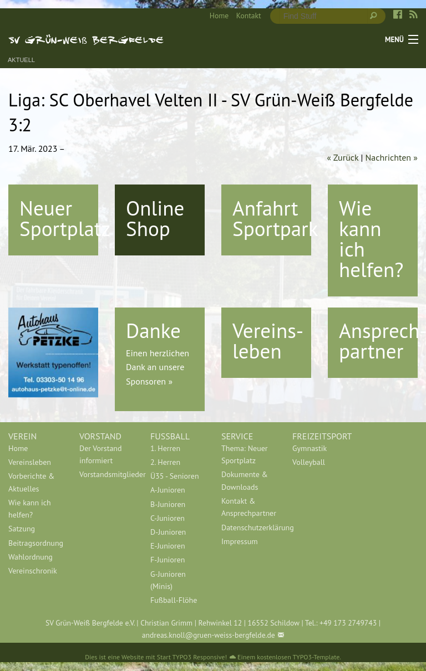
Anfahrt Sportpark (275, 218)
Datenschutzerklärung (248, 527)
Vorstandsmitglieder (106, 474)
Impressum (239, 541)
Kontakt (248, 16)
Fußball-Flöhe (173, 600)
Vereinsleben (29, 462)
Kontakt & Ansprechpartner (248, 507)
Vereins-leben (267, 340)
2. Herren (165, 462)
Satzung (21, 529)
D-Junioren (168, 532)
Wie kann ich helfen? (371, 238)
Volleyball (308, 462)
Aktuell (21, 60)
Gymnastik (309, 448)
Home (219, 16)
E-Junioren (167, 546)
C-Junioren (167, 518)
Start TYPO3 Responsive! (192, 657)
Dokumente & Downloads (244, 480)
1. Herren (165, 448)
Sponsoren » (149, 381)
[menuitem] (215, 16)
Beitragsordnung (35, 543)
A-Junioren (167, 490)
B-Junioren (167, 504)
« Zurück (342, 157)
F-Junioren (167, 560)
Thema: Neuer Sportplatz (244, 454)
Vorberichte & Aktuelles (31, 482)
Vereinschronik (32, 571)
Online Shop (155, 218)
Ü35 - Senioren (174, 476)
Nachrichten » (392, 157)
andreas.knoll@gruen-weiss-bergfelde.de (208, 635)
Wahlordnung (30, 557)
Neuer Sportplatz (64, 218)
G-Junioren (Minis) (168, 580)
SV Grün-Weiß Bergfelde (86, 39)
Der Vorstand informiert (100, 454)
